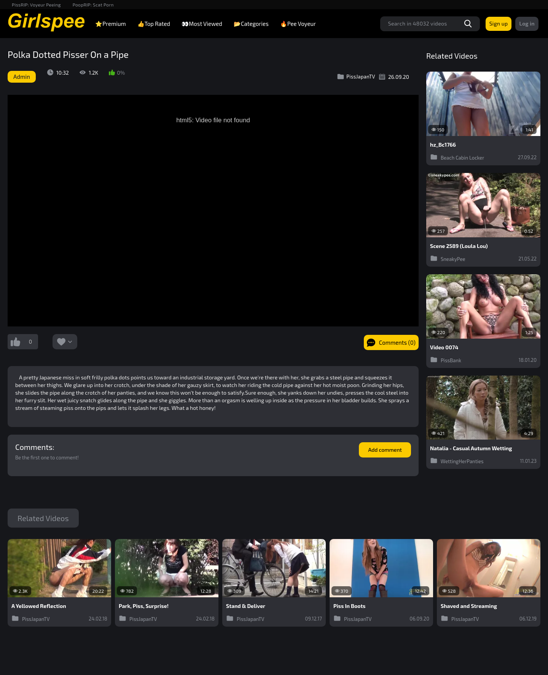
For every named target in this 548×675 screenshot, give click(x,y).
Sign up (498, 23)
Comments (34, 446)
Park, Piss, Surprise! (144, 606)
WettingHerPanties (457, 460)
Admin (21, 76)
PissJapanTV (356, 76)
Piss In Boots (349, 606)
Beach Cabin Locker (457, 157)
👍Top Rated (153, 23)
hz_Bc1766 (443, 145)
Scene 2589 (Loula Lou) (459, 246)
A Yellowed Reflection (38, 606)
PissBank (445, 359)
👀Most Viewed (202, 23)
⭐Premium (110, 23)
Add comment (385, 449)
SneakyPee (447, 258)
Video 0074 (444, 347)
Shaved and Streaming (469, 606)
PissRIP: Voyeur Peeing (36, 4)
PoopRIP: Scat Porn (93, 4)
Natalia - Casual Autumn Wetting (471, 448)
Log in (527, 23)
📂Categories (251, 23)
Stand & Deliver (245, 606)
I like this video (15, 341)
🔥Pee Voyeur (298, 23)
